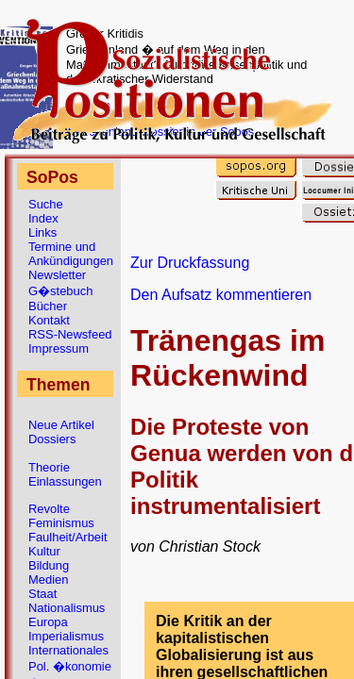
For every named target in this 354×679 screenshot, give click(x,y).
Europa (48, 622)
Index (43, 218)
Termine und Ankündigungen (70, 254)
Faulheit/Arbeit (68, 537)
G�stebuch (60, 291)
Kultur (44, 551)
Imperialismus (66, 636)
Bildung (48, 565)
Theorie (49, 467)
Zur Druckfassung (189, 263)
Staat (42, 594)
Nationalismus (66, 608)
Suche (45, 204)
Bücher (47, 306)
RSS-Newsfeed (70, 334)
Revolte (49, 509)
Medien (48, 579)
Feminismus (61, 523)
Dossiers (52, 439)
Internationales (68, 650)
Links (42, 232)
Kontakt (49, 320)
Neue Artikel (61, 425)
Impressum (58, 348)
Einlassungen (65, 481)
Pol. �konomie (69, 666)
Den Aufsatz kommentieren (221, 295)
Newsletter (57, 275)
